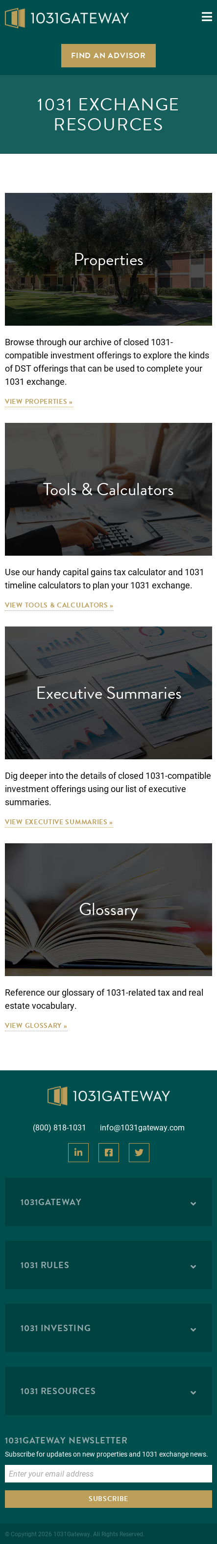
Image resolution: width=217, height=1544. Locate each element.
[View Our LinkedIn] (78, 1152)
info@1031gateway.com (142, 1127)
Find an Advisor (108, 56)
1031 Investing (56, 1328)
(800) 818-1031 (59, 1127)
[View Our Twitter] (139, 1152)
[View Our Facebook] (108, 1152)
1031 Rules (45, 1265)
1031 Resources (58, 1391)
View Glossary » (36, 1026)
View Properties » (39, 401)
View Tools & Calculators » (59, 605)
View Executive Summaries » (59, 822)
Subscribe (108, 1499)
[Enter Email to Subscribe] (108, 1473)
